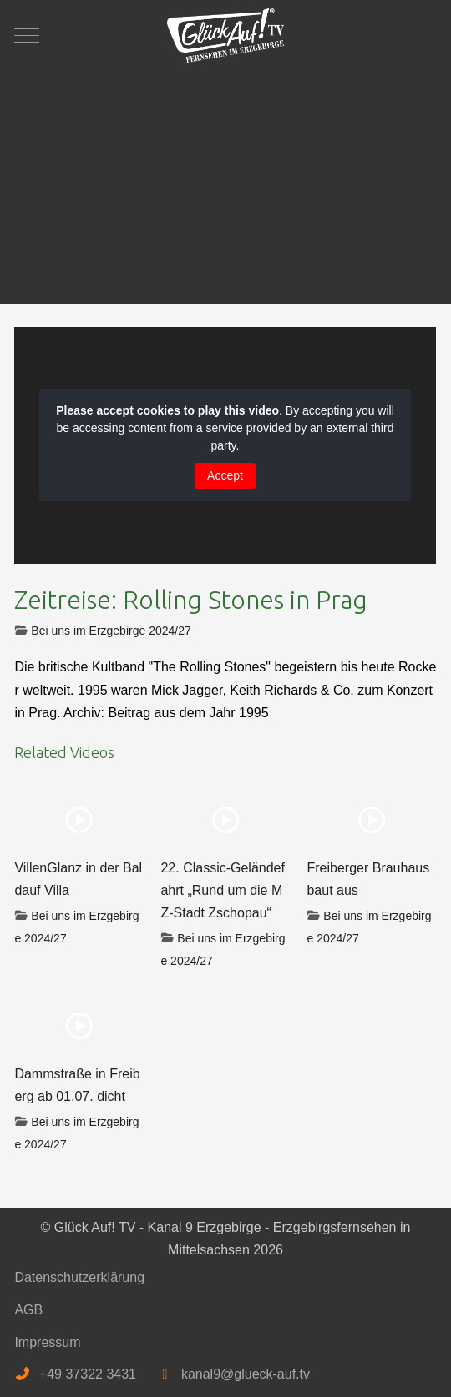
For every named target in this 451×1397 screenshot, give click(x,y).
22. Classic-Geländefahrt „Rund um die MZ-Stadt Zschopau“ (222, 890)
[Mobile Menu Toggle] (26, 35)
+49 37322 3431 (87, 1374)
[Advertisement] (225, 179)
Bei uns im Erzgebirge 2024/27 (110, 630)
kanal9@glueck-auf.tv (245, 1374)
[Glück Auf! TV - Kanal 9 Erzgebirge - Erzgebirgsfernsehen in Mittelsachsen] (225, 35)
